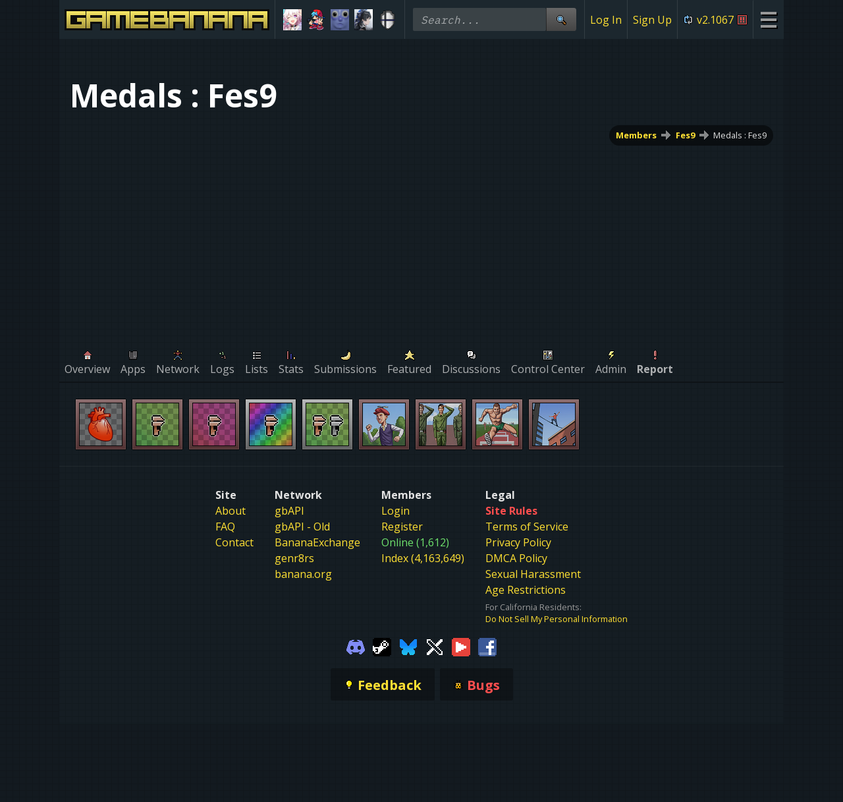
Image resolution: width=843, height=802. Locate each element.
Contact (234, 542)
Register (402, 526)
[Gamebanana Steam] (382, 646)
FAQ (225, 526)
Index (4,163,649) (422, 558)
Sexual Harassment (533, 574)
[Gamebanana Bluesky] (408, 646)
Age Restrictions (525, 590)
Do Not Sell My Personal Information (556, 619)
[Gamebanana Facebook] (487, 646)
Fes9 (685, 135)
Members (636, 135)
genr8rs (294, 558)
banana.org (303, 574)
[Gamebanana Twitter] (434, 646)
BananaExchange (317, 542)
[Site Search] (561, 19)
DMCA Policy (516, 558)
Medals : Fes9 (740, 135)
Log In (606, 20)
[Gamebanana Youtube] (461, 646)
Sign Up (652, 20)
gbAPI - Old (302, 526)
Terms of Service (526, 526)
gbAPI (289, 510)
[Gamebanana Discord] (355, 646)
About (230, 510)
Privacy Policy (518, 542)
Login (395, 510)
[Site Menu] (768, 19)
